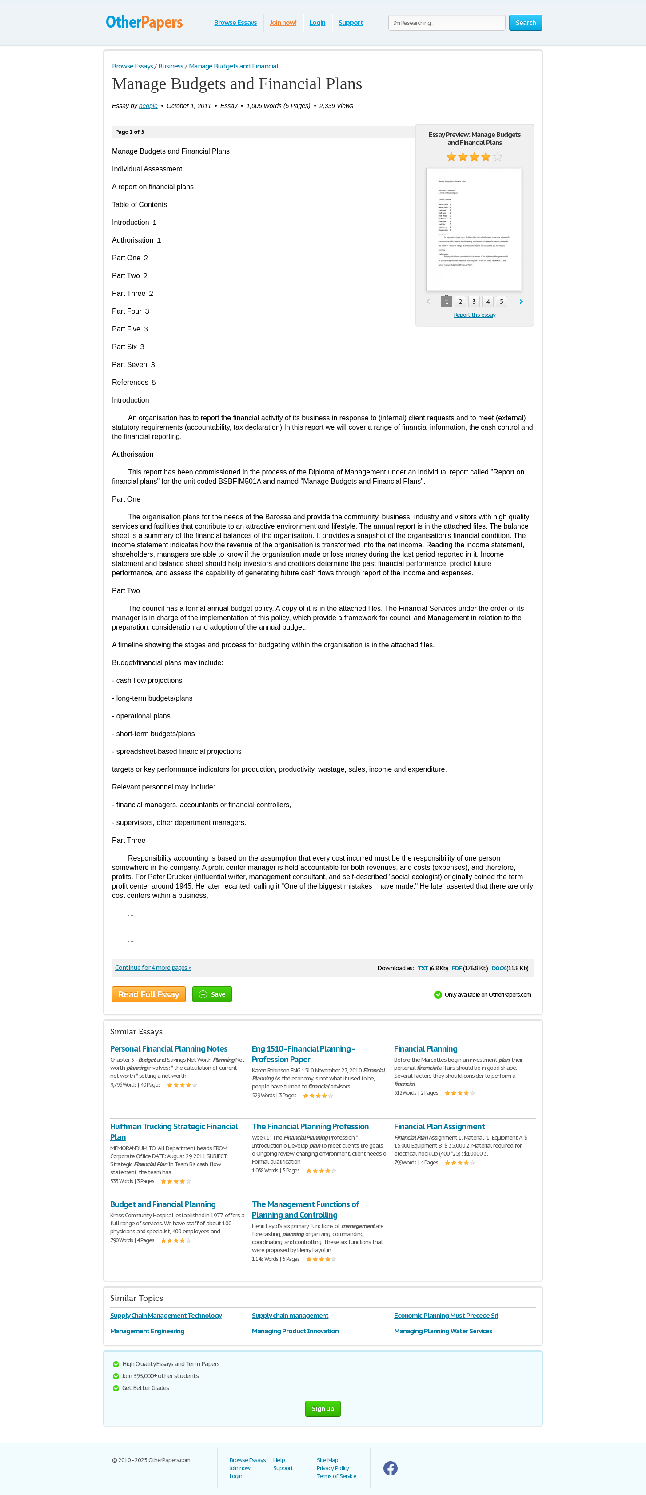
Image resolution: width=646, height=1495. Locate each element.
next (521, 302)
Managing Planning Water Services (443, 1331)
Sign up (323, 1408)
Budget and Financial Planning (162, 1204)
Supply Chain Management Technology (166, 1315)
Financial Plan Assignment (439, 1126)
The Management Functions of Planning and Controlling (305, 1209)
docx (499, 967)
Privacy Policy (333, 1468)
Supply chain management (290, 1315)
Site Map (327, 1460)
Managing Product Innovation (295, 1331)
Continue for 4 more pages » (153, 968)
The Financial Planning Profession (310, 1126)
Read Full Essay (149, 994)
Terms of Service (336, 1476)
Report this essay (474, 315)
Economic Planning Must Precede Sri (446, 1315)
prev (428, 302)
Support (351, 22)
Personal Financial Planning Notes (168, 1049)
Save (212, 994)
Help (279, 1460)
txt (423, 967)
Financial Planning (425, 1049)
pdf (457, 967)
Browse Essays (235, 22)
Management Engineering (147, 1331)
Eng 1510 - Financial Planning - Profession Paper (303, 1054)
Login (318, 22)
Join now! (283, 22)
